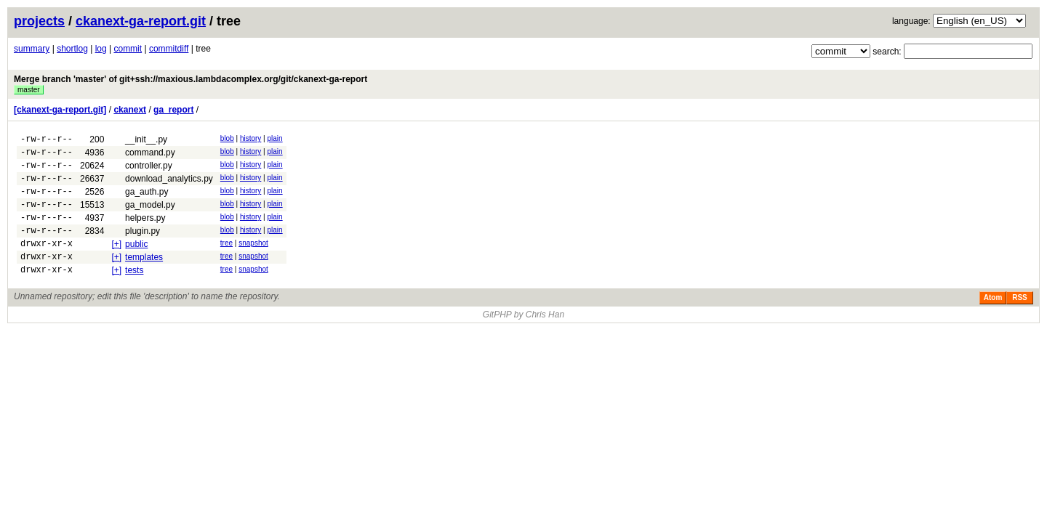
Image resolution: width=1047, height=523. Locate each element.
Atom (993, 321)
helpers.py (145, 231)
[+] (116, 261)
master (28, 90)
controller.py (148, 170)
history (250, 138)
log (101, 49)
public (136, 261)
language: (911, 21)
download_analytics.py (169, 185)
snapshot (253, 260)
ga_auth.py (146, 200)
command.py (150, 155)
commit (127, 49)
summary (31, 49)
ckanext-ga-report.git (141, 21)
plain (275, 138)
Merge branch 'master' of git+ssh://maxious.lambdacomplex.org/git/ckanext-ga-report (190, 79)
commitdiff (168, 49)
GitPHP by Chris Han (523, 338)
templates (144, 277)
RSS (1019, 321)
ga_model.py (150, 216)
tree (226, 260)
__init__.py (146, 139)
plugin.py (142, 246)
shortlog (72, 49)
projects (39, 21)
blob (227, 138)
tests (134, 292)
